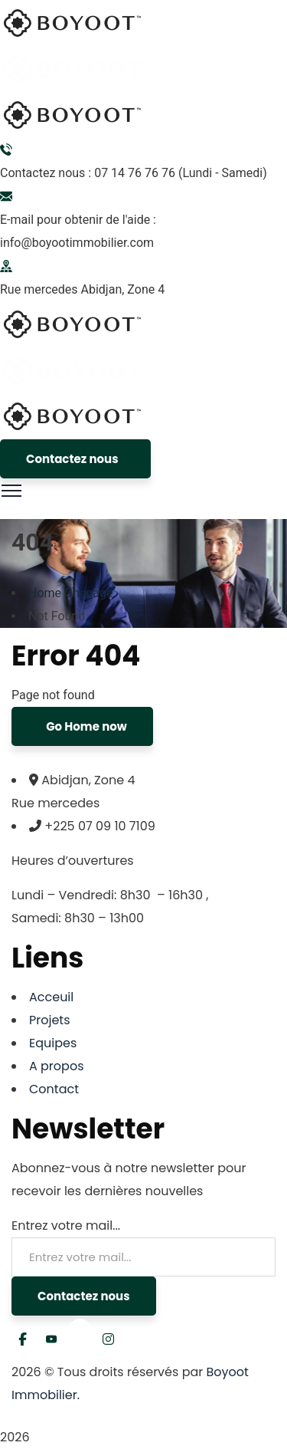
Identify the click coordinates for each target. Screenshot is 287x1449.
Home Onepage (70, 593)
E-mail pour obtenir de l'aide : (78, 219)
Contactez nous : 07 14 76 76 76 (87, 173)
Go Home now (85, 726)
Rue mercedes (39, 289)
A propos (56, 1066)
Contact (54, 1089)
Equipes (53, 1043)
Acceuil (51, 997)
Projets (49, 1020)
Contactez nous (72, 459)
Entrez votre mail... (65, 1225)
